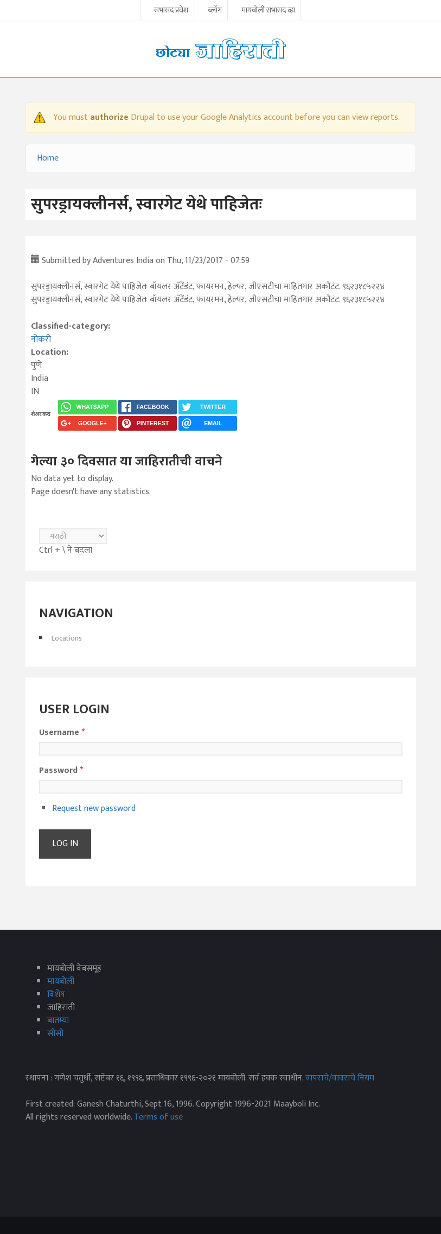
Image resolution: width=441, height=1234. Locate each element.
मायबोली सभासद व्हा (268, 11)
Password (61, 770)
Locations (67, 638)
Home (48, 158)
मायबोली (60, 981)
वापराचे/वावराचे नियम (339, 1078)
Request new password (94, 808)
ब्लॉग (215, 11)
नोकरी (41, 339)
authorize (109, 117)
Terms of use (158, 1117)
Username (62, 732)
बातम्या (58, 1020)
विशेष (56, 994)
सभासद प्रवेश (171, 11)
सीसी (55, 1033)
